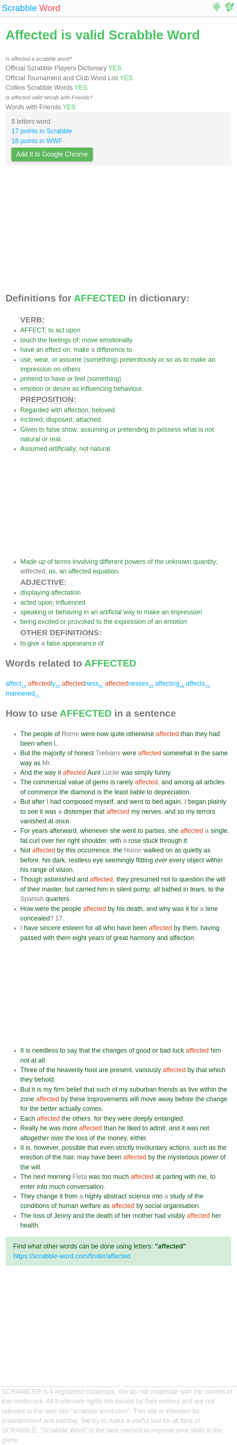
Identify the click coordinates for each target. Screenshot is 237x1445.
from (71, 1196)
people (43, 734)
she (115, 830)
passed (30, 937)
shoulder (93, 840)
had (214, 734)
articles (214, 782)
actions (179, 1147)
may (83, 1157)
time (212, 908)
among (184, 782)
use (25, 359)
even (107, 1147)
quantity (204, 561)
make (81, 349)
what (189, 429)
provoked (81, 621)
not (209, 429)
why (164, 908)
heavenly (70, 1070)
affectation (66, 592)
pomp (141, 889)
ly (44, 683)
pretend (31, 378)
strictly (125, 1147)
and (166, 782)
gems (101, 782)
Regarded (34, 410)
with (56, 410)
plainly (217, 801)
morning (59, 1176)
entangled (168, 1118)
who (109, 928)
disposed (59, 419)
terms (63, 561)
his (46, 860)
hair (68, 1157)
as (178, 359)
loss (82, 1138)
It (22, 1050)
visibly (176, 1215)
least (121, 792)
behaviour (128, 388)
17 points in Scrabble (41, 131)
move (90, 340)
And (26, 772)
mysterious (183, 1157)
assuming (94, 429)
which (217, 1070)
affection (76, 410)
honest (84, 753)
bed (157, 801)
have (27, 349)
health (29, 1225)
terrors (205, 811)
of (76, 340)
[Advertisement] (118, 231)
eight (80, 937)
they (201, 734)
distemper (77, 811)
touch (28, 340)
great (120, 937)
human (69, 1205)
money (117, 1138)
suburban (142, 1089)
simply (144, 772)
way (129, 612)
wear (41, 359)
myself (104, 801)
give (33, 643)
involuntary (151, 1147)
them (189, 928)
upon (73, 330)
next (39, 1176)
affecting (169, 683)
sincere (50, 928)
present (121, 1070)
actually (70, 1108)
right (73, 840)
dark (58, 860)
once (62, 821)
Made (28, 561)
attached (88, 419)
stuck (150, 840)
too (106, 1176)
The (25, 734)
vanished (33, 821)
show (69, 429)
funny (162, 772)
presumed (144, 879)
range (38, 869)
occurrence (93, 850)
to (51, 330)
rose (134, 840)
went (136, 801)
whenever (94, 830)
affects (198, 683)
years (40, 830)
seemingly (119, 860)
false (53, 429)
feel (80, 378)
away (165, 1099)
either (138, 1138)
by (60, 850)
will (220, 879)
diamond (82, 792)
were (88, 734)
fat (24, 840)
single (218, 830)
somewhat (177, 753)
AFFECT (32, 330)
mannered (22, 693)
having (210, 928)
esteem (73, 928)
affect (16, 683)
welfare (90, 1205)
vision (64, 869)
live (193, 1089)
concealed (35, 918)
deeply (143, 1118)
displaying (34, 592)
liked (133, 1128)
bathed (171, 889)
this (71, 850)
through (171, 840)
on (66, 349)
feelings (60, 340)
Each (27, 1118)
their (34, 889)
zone (27, 1099)
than (187, 734)
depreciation (171, 792)
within (214, 860)
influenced (71, 602)
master (52, 889)
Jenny (62, 1215)
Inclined (31, 419)
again (173, 801)
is (200, 429)
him (102, 889)
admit (157, 1128)
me (202, 1176)
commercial (49, 782)
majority (54, 753)
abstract (115, 1196)
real (54, 439)
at (50, 821)
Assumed (33, 448)
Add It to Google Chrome (52, 154)
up (42, 561)
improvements (107, 1099)
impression (36, 369)
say (72, 1050)
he (44, 1128)
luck (178, 1050)
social (153, 1205)
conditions (34, 1205)
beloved (103, 410)
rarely (125, 782)
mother (143, 1215)
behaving (69, 612)
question (191, 879)
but (69, 889)
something (101, 359)
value (76, 782)
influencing (96, 388)
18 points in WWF (37, 141)
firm (59, 1089)
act (60, 330)
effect (53, 349)
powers (135, 561)
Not (25, 850)
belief (74, 1089)
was (127, 772)
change (216, 1099)
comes (92, 1108)
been (27, 743)
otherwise (140, 734)
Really (29, 1128)
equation (105, 571)
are (103, 1070)
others (71, 369)
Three (28, 1070)
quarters (57, 898)
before (29, 860)
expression (130, 621)
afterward (62, 830)
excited (48, 621)
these (78, 1099)
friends (168, 1089)
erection (31, 1157)
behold (44, 1079)
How (26, 908)
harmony (142, 937)
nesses (129, 683)
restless (80, 860)
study (177, 1196)
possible (74, 1147)
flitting (144, 860)
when (44, 743)
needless (45, 1050)
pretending (133, 429)
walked (153, 850)
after (38, 801)
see (33, 811)
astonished (60, 879)
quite (118, 734)
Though (31, 879)
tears (197, 889)
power (210, 1157)
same (220, 753)
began (197, 801)
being (28, 621)
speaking (33, 612)
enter (27, 1186)
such (103, 1089)
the (42, 340)
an (39, 349)
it (59, 772)
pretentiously (138, 359)
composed (78, 801)
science (139, 1196)
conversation (85, 1186)
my (135, 811)
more (69, 1128)
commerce (43, 792)
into (42, 1186)
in (86, 612)
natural (30, 439)
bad (165, 1050)
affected (79, 571)
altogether (34, 1138)
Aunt (94, 772)
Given (28, 429)
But (25, 753)
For (25, 830)
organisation (181, 1205)
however (46, 1147)
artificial (111, 612)
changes (114, 1050)
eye (98, 860)
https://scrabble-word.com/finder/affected (71, 1256)
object (195, 860)
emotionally (116, 340)
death (134, 908)
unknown (178, 561)
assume (70, 359)
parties (154, 830)
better (49, 1108)
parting (172, 1176)
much (121, 1176)
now (102, 734)
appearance (79, 643)
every (177, 860)
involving (85, 561)
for (194, 908)
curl (34, 840)
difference (111, 349)
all (199, 782)
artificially (62, 448)
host (91, 1070)
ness (82, 683)
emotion (31, 388)
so (169, 359)
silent (124, 889)
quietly (192, 850)
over (48, 840)
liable (137, 792)
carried (86, 889)
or (54, 359)
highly (93, 1196)
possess (169, 429)
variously (148, 1070)
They (27, 1196)
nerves (151, 811)
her (60, 840)
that (99, 811)
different (111, 561)
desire (61, 388)
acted (28, 602)
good (143, 1050)
